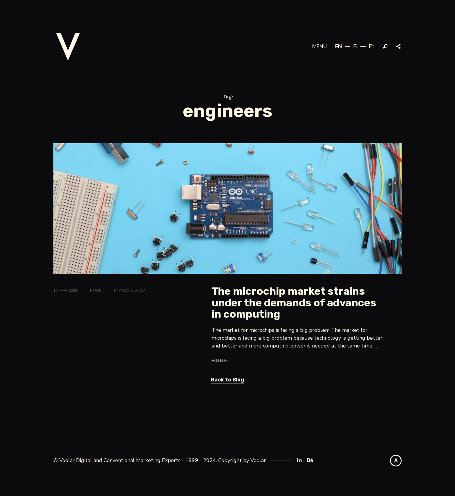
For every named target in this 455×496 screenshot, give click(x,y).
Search (385, 47)
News (95, 290)
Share (399, 47)
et (371, 46)
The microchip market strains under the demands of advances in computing (294, 302)
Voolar (258, 460)
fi (355, 46)
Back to (227, 379)
